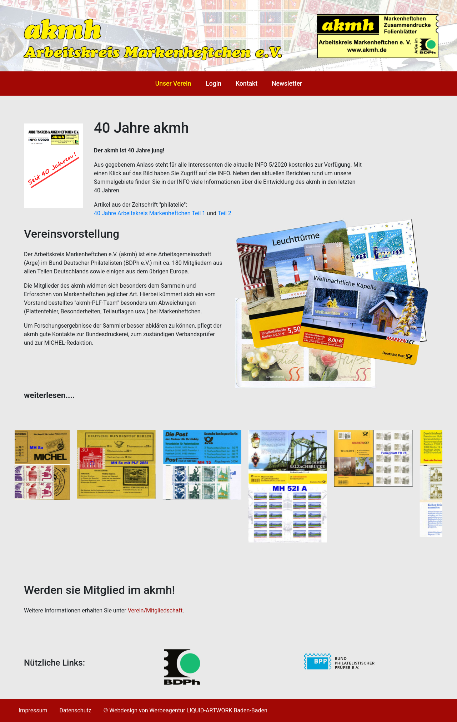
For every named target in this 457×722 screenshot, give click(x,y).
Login (213, 83)
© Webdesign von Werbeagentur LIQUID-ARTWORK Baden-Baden (185, 710)
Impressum (33, 710)
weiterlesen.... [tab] (49, 395)
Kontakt (246, 83)
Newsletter (287, 83)
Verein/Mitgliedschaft (155, 610)
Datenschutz (75, 710)
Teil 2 (224, 213)
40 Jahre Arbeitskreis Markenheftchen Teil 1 (149, 213)
